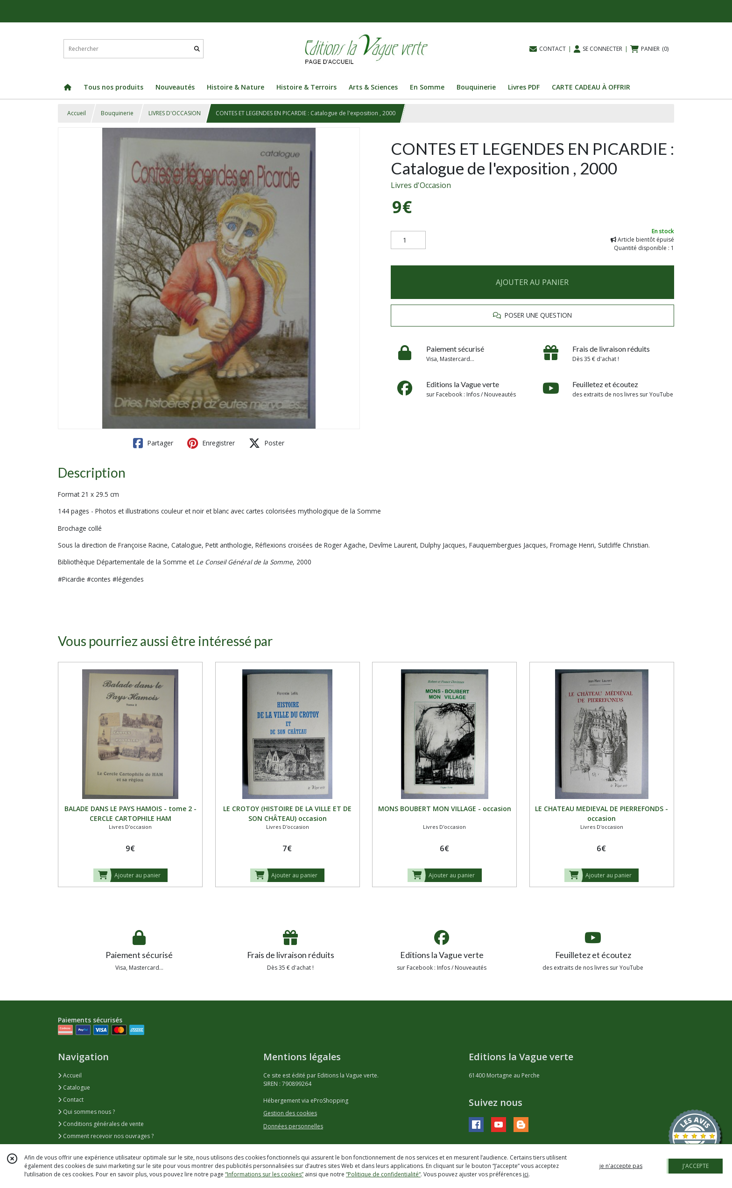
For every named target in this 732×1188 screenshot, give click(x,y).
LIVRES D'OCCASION (174, 113)
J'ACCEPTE (696, 1166)
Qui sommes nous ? (86, 1112)
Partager (153, 443)
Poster (266, 443)
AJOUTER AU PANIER (532, 282)
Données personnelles (293, 1126)
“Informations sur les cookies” (264, 1174)
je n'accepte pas (620, 1166)
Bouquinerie (117, 113)
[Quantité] (408, 240)
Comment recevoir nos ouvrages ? (106, 1136)
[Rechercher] (197, 49)
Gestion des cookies (290, 1113)
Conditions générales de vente (101, 1124)
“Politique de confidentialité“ (383, 1174)
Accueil (76, 113)
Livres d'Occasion (421, 185)
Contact (71, 1100)
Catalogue (74, 1087)
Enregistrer (211, 443)
